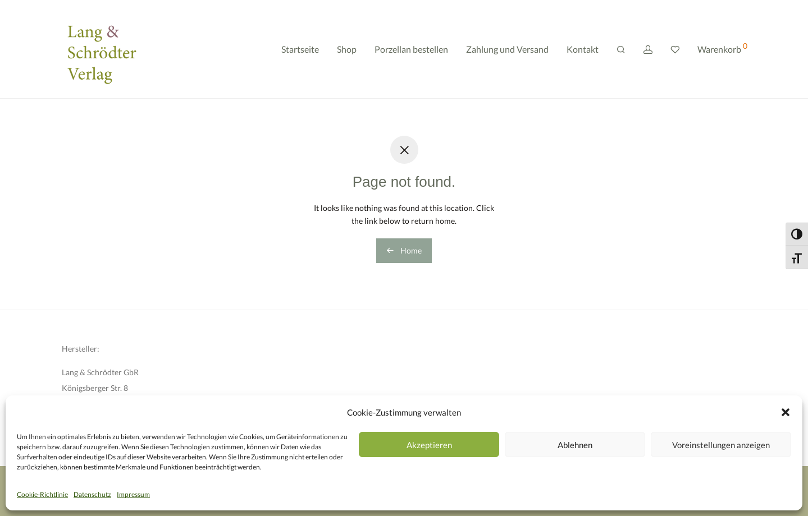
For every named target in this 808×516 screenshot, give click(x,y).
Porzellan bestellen (411, 49)
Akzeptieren (429, 445)
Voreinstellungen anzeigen (721, 445)
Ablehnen (575, 445)
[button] (785, 412)
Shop (347, 49)
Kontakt (583, 49)
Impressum (133, 494)
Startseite (300, 49)
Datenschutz (92, 494)
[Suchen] (621, 49)
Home (404, 250)
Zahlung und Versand (507, 49)
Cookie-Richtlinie (42, 494)
